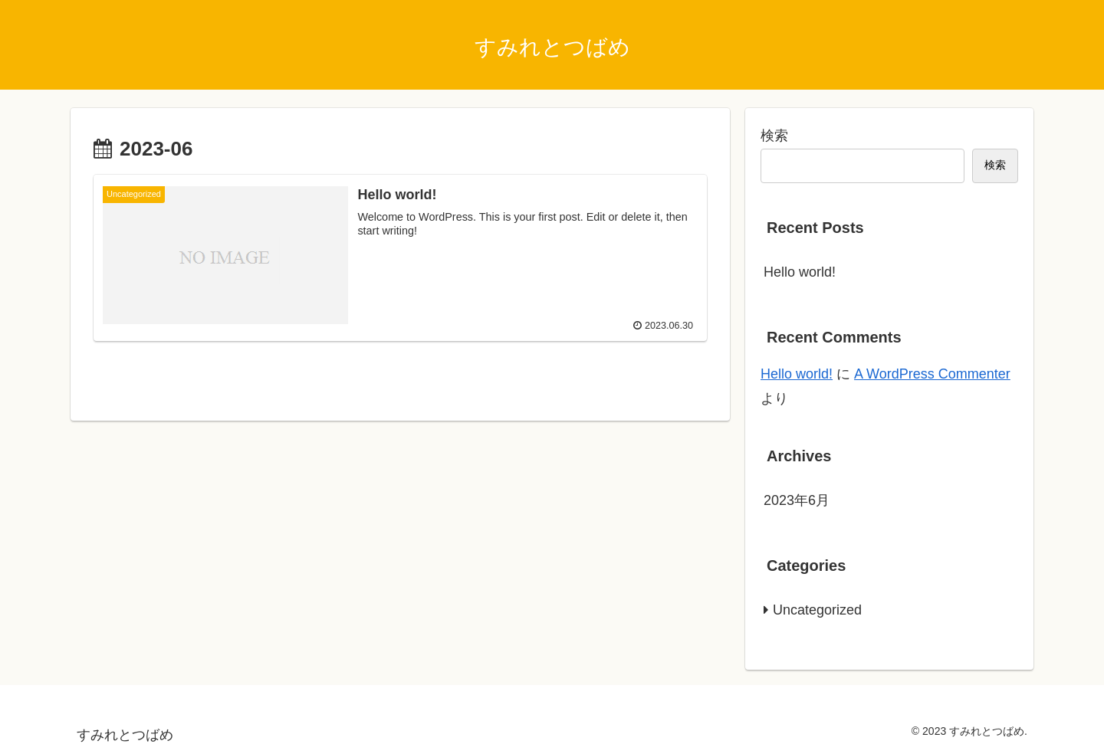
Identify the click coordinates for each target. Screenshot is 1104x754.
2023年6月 (797, 500)
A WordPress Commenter (932, 374)
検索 (774, 135)
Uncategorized (817, 610)
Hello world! (800, 272)
